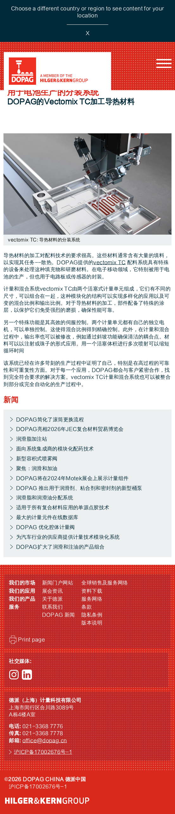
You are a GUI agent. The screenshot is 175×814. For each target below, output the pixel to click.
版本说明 (91, 623)
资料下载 (91, 591)
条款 (86, 607)
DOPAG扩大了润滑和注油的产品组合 (60, 547)
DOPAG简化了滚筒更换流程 (50, 420)
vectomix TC (109, 262)
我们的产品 (22, 599)
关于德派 (52, 599)
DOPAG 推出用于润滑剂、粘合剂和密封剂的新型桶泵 (79, 488)
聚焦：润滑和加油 (37, 468)
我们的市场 (22, 583)
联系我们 (52, 607)
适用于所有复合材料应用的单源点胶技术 (62, 507)
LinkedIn (27, 675)
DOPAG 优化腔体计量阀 (45, 527)
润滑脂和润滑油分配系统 (44, 498)
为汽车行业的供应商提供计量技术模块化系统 (68, 537)
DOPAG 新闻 (58, 615)
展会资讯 (52, 591)
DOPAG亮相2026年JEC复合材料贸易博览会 (70, 429)
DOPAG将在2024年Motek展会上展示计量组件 (72, 478)
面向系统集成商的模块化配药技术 (55, 449)
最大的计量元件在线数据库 (47, 517)
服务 (14, 607)
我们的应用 (22, 591)
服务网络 (91, 599)
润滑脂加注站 (31, 439)
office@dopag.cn (44, 741)
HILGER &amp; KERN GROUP (47, 800)
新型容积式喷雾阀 (37, 459)
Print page (31, 640)
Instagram (14, 675)
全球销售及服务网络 (104, 583)
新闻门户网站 (57, 583)
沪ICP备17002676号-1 (43, 752)
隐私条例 (91, 615)
